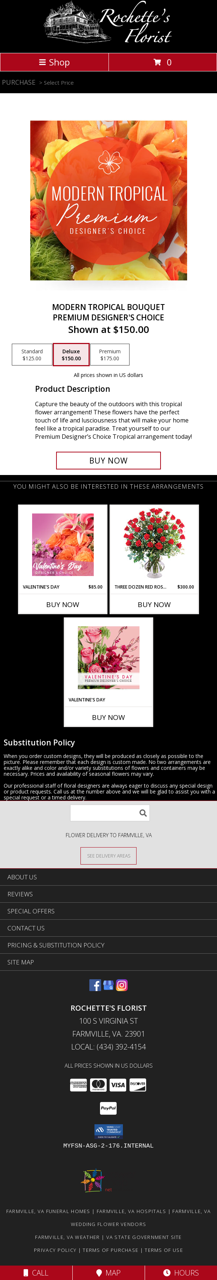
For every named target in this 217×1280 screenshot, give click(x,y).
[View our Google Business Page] (108, 988)
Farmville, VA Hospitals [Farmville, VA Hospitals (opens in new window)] (131, 1211)
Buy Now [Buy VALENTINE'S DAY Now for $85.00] (62, 604)
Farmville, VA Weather (67, 1237)
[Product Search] (110, 813)
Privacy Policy (55, 1250)
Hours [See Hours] (181, 1273)
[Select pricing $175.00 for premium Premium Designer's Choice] (109, 355)
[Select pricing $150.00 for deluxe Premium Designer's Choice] (71, 355)
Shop (54, 62)
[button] (108, 1131)
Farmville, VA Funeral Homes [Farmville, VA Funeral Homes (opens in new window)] (48, 1211)
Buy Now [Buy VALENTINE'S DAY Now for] (108, 717)
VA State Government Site (144, 1237)
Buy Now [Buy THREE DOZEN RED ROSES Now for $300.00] (154, 604)
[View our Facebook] (95, 988)
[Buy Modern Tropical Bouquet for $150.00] (108, 460)
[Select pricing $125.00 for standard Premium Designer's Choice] (32, 355)
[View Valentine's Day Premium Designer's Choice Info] (109, 657)
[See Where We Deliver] (108, 855)
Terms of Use (164, 1250)
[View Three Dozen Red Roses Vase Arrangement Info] (154, 544)
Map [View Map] (108, 1273)
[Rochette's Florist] (108, 42)
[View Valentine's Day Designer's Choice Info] (63, 544)
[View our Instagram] (122, 988)
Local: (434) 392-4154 (108, 1047)
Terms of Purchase (110, 1250)
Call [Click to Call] (36, 1273)
